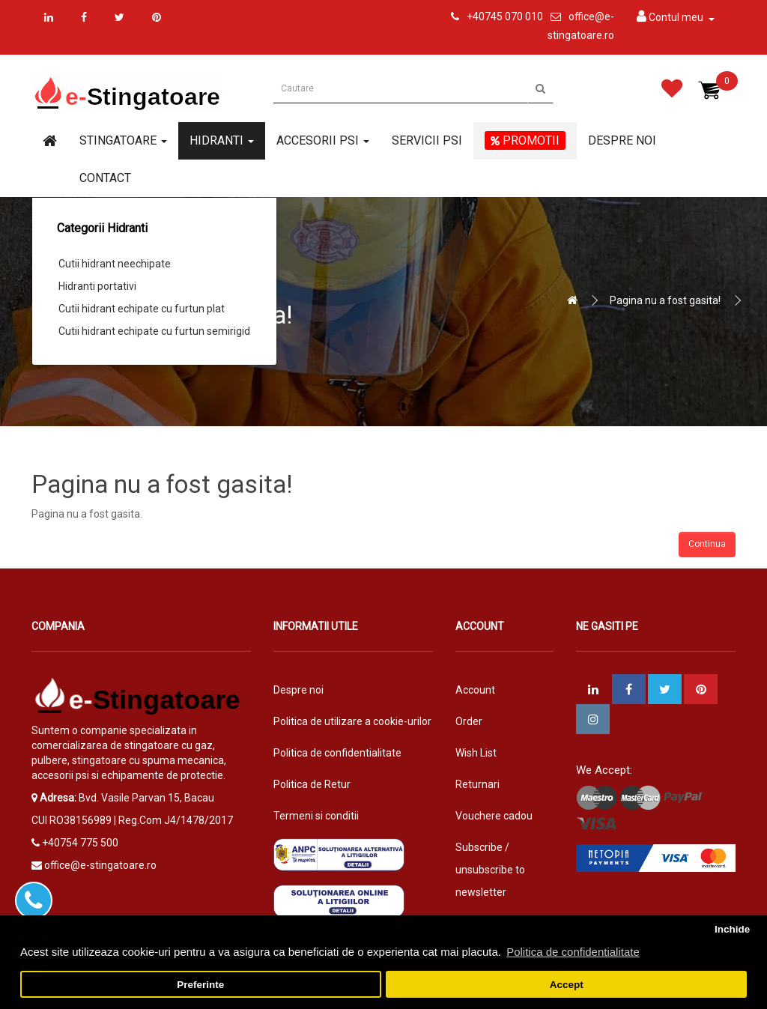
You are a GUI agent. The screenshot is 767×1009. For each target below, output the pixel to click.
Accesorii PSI (322, 140)
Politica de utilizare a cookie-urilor (352, 721)
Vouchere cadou (494, 816)
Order (468, 721)
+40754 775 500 (80, 843)
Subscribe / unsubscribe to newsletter (490, 869)
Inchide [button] (732, 929)
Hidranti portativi (97, 286)
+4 (473, 16)
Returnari (477, 784)
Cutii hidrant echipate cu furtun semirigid (154, 331)
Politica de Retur (312, 784)
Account (475, 690)
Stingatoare (123, 140)
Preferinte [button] (200, 984)
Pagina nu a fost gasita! (665, 300)
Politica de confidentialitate (337, 753)
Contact (105, 178)
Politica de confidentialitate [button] (573, 951)
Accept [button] (566, 984)
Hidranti (222, 140)
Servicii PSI (427, 140)
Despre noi (622, 140)
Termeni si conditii (316, 816)
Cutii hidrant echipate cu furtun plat (141, 309)
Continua (707, 544)
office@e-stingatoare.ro (100, 865)
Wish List (476, 753)
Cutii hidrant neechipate (114, 264)
